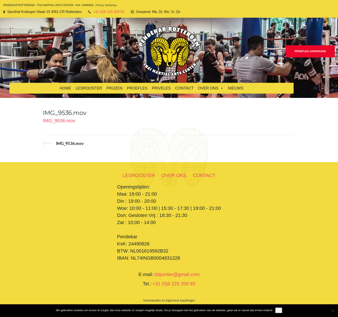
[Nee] (332, 311)
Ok (279, 310)
